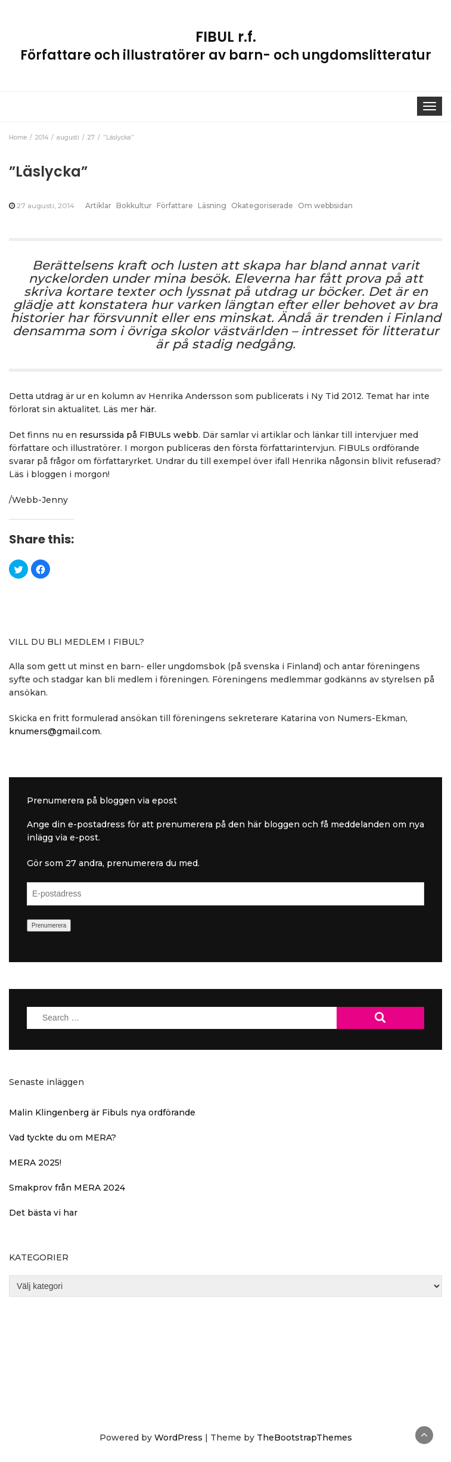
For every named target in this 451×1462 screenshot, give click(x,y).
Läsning (212, 205)
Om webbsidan (325, 205)
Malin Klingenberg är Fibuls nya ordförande (102, 1112)
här (147, 409)
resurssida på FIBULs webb (138, 434)
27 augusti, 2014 (45, 205)
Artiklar (98, 205)
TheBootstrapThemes (304, 1437)
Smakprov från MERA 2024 (67, 1187)
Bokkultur (134, 205)
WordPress (178, 1437)
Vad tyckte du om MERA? (62, 1137)
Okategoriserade (262, 205)
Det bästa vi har (43, 1212)
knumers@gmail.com (54, 731)
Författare (175, 205)
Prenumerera (49, 925)
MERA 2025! (35, 1162)
